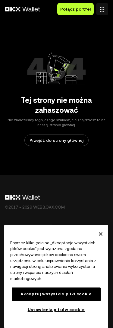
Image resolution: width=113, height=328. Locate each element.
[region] (56, 276)
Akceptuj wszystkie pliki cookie (56, 294)
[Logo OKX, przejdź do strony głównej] (22, 9)
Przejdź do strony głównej (56, 140)
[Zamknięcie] (100, 234)
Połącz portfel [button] (75, 9)
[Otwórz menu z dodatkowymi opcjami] (102, 7)
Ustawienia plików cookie (56, 309)
